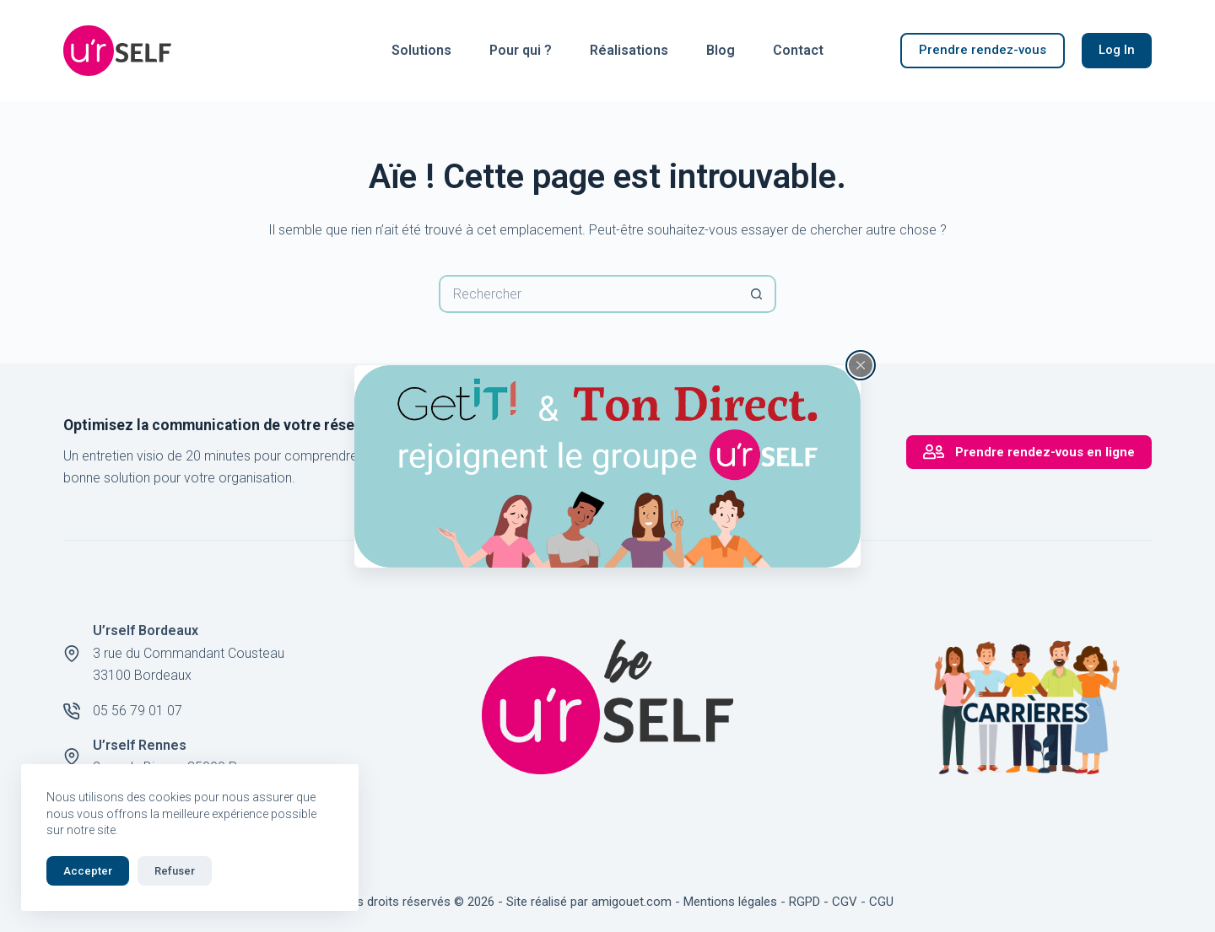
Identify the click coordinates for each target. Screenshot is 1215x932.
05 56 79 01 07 (137, 711)
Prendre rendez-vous (982, 49)
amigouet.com (631, 901)
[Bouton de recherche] (757, 294)
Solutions (421, 50)
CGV (844, 901)
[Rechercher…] (588, 294)
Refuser (174, 871)
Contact (798, 50)
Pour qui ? (520, 50)
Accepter (87, 871)
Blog (720, 50)
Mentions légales (730, 901)
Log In (1117, 49)
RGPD (804, 901)
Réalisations (629, 50)
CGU (881, 901)
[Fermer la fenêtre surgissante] (860, 364)
